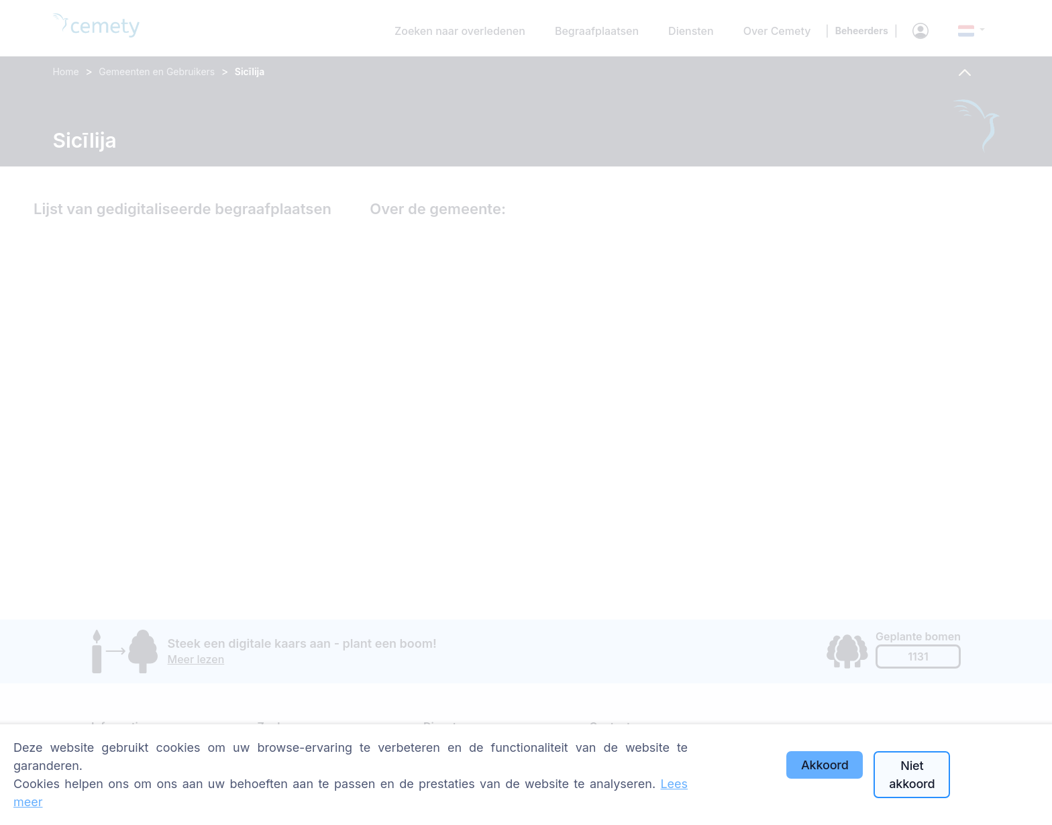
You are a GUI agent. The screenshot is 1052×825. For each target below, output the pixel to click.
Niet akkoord (912, 775)
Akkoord (825, 765)
